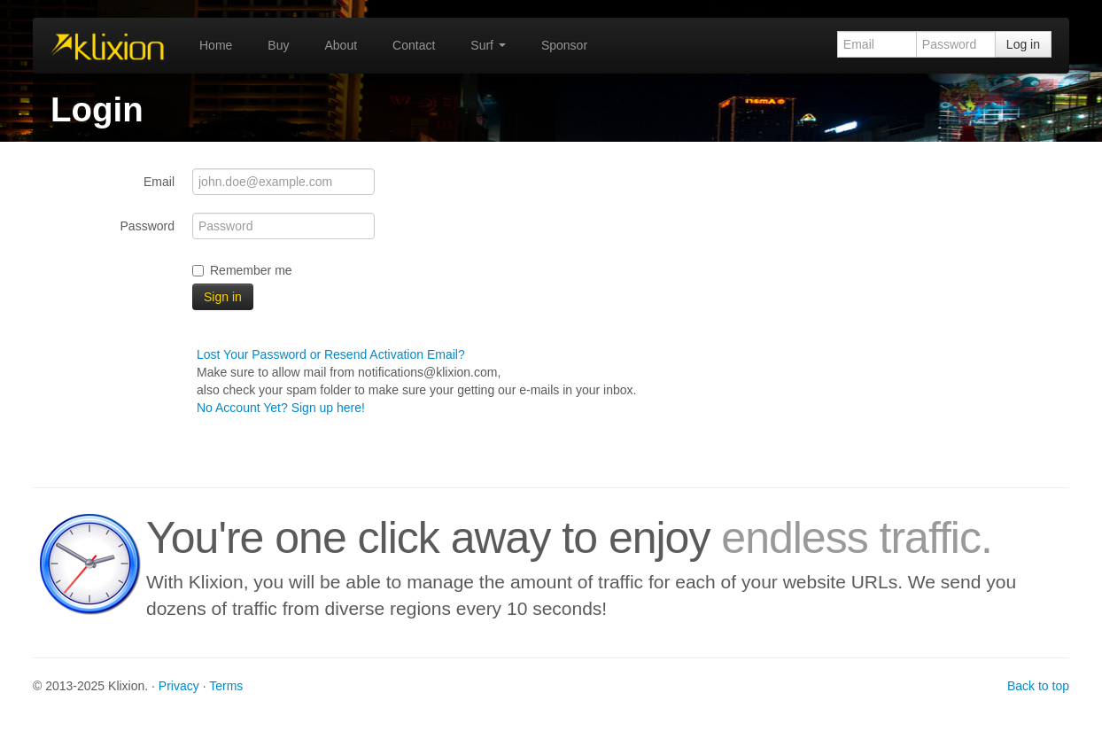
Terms (226, 686)
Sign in (223, 297)
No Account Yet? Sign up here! (281, 408)
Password (147, 226)
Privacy (179, 686)
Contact (413, 45)
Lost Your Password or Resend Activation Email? (331, 354)
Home (215, 45)
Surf (488, 45)
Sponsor (564, 45)
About (340, 45)
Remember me (242, 270)
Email (159, 182)
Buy (278, 45)
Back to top (1038, 686)
